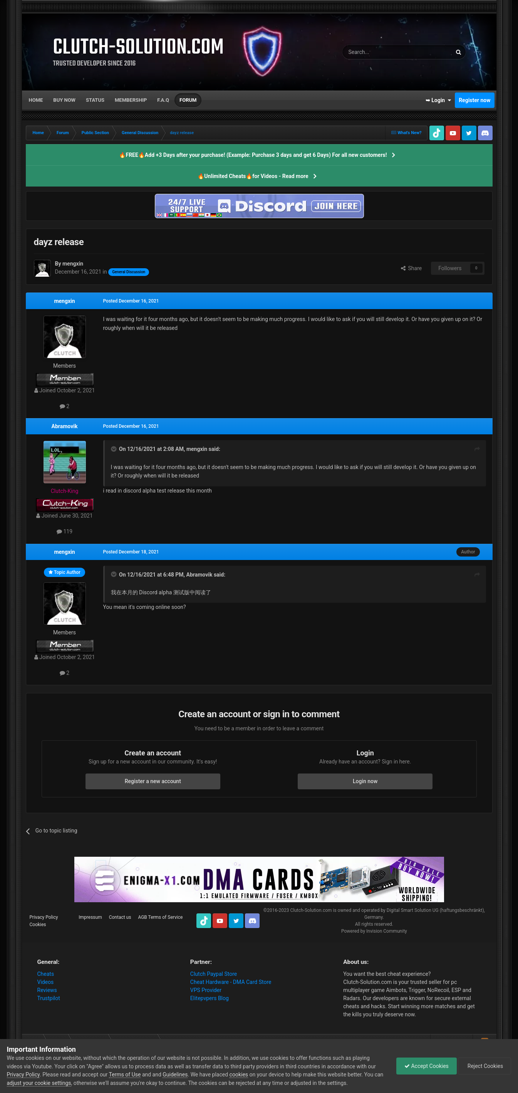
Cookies (38, 924)
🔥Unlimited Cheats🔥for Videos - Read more (253, 176)
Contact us (120, 917)
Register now (474, 100)
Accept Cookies (426, 1066)
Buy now (64, 100)
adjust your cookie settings (39, 1083)
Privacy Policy (44, 917)
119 (64, 531)
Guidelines (175, 1074)
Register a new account (153, 781)
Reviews (47, 990)
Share (411, 268)
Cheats (45, 974)
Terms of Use (125, 1074)
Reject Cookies (484, 1066)
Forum (187, 100)
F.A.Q (163, 100)
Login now (365, 781)
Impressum (90, 917)
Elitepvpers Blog (209, 998)
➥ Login (438, 100)
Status (95, 100)
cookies (239, 1074)
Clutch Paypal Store (213, 974)
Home (36, 100)
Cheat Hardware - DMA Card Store (231, 982)
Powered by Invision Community (374, 931)
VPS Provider (205, 990)
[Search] (379, 52)
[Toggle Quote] (114, 449)
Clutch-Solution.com (311, 910)
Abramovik (65, 426)
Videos (45, 982)
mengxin (64, 301)
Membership (131, 100)
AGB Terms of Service (160, 917)
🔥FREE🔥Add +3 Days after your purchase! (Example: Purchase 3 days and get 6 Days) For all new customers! (253, 155)
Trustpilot (48, 998)
